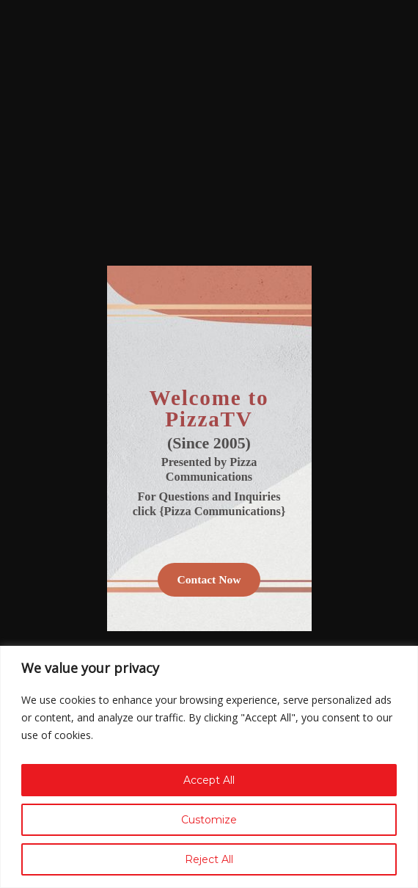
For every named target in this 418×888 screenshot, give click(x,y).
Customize (209, 819)
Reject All (209, 859)
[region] (209, 767)
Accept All (209, 780)
